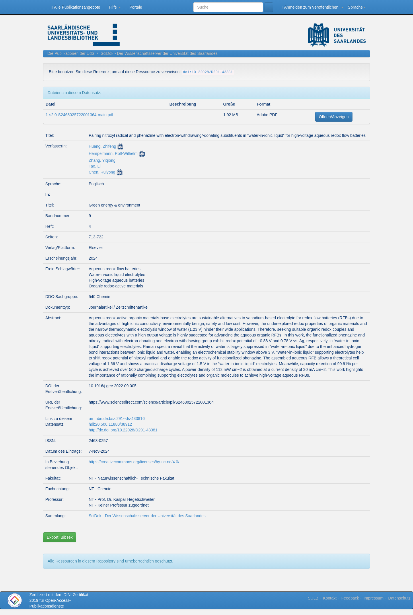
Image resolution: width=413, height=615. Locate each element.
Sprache (357, 7)
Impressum (373, 598)
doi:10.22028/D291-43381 (208, 72)
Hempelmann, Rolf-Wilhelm (113, 153)
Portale (135, 7)
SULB (313, 598)
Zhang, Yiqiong (102, 160)
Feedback (350, 598)
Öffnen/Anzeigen (334, 116)
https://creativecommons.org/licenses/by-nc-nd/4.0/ (134, 462)
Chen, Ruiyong (102, 172)
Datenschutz (399, 598)
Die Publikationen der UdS (70, 53)
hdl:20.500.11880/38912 (110, 424)
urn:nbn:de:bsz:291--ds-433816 (117, 418)
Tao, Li (94, 166)
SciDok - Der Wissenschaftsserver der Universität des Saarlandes (159, 53)
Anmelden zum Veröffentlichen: (313, 7)
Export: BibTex (60, 537)
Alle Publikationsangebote (76, 7)
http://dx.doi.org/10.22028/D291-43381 (123, 430)
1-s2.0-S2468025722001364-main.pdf (79, 114)
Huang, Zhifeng (102, 146)
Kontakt (329, 598)
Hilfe (115, 7)
